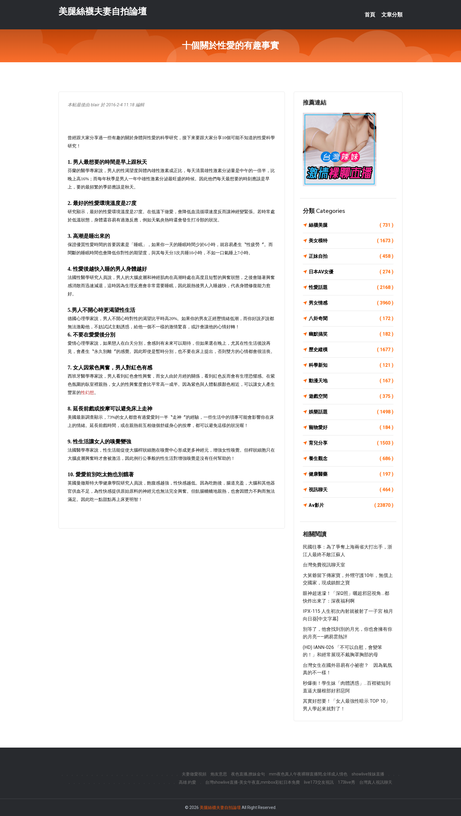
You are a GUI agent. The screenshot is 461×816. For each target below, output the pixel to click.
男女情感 (351, 303)
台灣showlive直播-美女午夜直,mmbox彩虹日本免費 (252, 782)
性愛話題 (351, 287)
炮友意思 (219, 774)
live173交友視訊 (319, 782)
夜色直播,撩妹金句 (248, 774)
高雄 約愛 (187, 782)
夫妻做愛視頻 (194, 774)
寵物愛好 (351, 427)
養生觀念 (351, 459)
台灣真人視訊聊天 (375, 782)
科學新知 (351, 365)
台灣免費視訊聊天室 (324, 565)
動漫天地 (351, 381)
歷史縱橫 (351, 350)
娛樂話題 (351, 412)
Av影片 (351, 505)
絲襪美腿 (351, 225)
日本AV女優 (351, 272)
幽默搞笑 (351, 334)
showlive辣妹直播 (368, 774)
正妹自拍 (351, 256)
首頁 (370, 15)
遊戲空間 (351, 396)
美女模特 (351, 241)
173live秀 (346, 782)
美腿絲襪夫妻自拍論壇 (103, 11)
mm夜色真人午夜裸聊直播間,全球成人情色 (308, 774)
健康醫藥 (351, 474)
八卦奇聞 (351, 318)
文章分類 (391, 15)
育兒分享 (351, 443)
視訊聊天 (351, 490)
